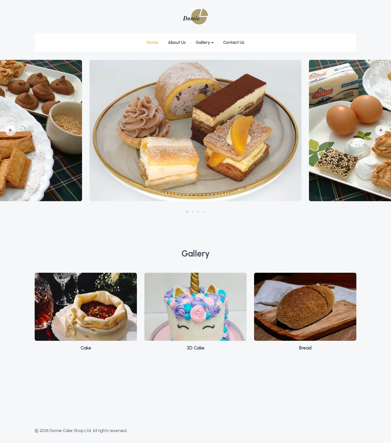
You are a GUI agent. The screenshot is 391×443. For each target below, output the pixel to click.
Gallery (203, 42)
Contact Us (233, 42)
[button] (10, 130)
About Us (177, 42)
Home (152, 42)
